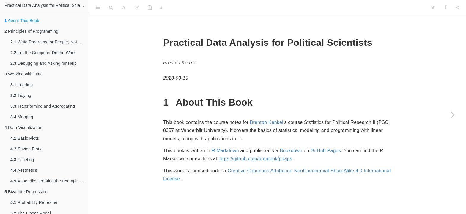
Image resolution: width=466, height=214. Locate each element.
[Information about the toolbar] (161, 7)
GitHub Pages (326, 150)
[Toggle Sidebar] (98, 7)
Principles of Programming (31, 31)
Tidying (20, 95)
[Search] (111, 7)
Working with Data (23, 74)
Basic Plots (24, 138)
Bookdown (291, 150)
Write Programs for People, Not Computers (49, 42)
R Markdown (225, 150)
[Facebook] (445, 7)
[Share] (457, 7)
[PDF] (150, 7)
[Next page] (452, 114)
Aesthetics (23, 170)
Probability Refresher (34, 202)
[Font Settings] (123, 7)
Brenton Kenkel (266, 122)
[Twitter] (433, 7)
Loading (21, 84)
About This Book (21, 20)
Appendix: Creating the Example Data (49, 181)
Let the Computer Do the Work (42, 52)
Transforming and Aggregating (42, 106)
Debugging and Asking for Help (43, 63)
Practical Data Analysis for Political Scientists (46, 5)
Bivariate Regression (26, 191)
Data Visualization (23, 127)
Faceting (22, 159)
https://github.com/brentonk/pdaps (255, 158)
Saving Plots (25, 149)
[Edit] (137, 7)
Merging (21, 116)
